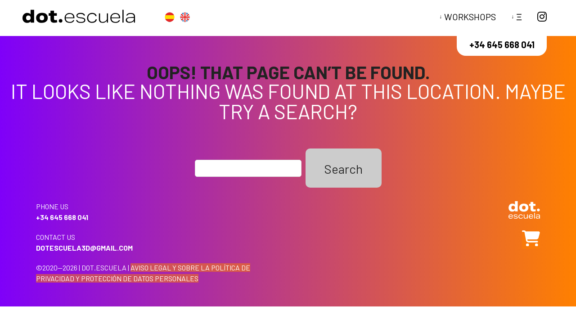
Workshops (470, 16)
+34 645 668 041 (502, 44)
